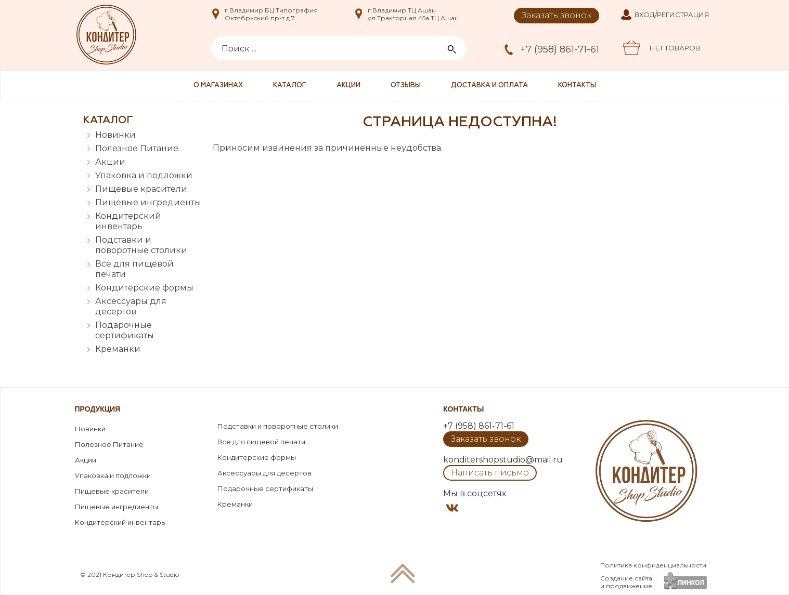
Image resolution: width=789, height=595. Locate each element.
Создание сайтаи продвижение (626, 582)
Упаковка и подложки (143, 175)
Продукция (98, 409)
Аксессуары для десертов (130, 306)
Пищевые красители (141, 189)
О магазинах (218, 85)
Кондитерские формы (144, 288)
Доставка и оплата (489, 85)
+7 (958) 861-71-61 (559, 49)
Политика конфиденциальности (653, 565)
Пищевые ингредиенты (148, 202)
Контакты (577, 85)
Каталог (289, 85)
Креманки (117, 349)
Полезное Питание (136, 148)
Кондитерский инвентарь (128, 221)
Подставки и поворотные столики (141, 245)
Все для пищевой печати (134, 269)
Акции (348, 85)
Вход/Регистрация (672, 14)
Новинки (115, 135)
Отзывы (406, 85)
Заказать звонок (556, 15)
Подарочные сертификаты (124, 330)
